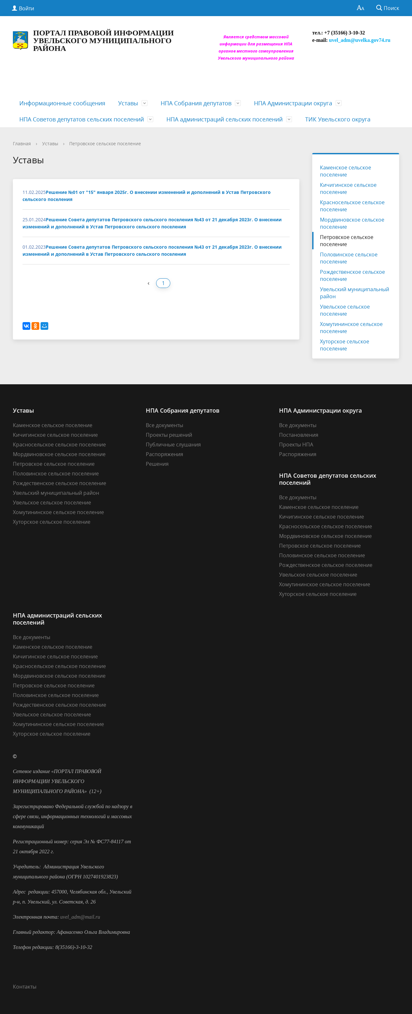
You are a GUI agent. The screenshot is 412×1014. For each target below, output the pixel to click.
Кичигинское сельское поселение (348, 188)
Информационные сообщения (62, 103)
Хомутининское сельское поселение (351, 327)
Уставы (128, 103)
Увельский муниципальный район (354, 293)
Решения (157, 463)
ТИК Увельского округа (337, 119)
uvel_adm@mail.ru (80, 917)
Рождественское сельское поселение (352, 275)
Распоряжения (164, 454)
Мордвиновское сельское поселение (352, 223)
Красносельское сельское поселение (352, 206)
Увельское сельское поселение (345, 310)
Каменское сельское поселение (345, 171)
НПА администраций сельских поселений (224, 119)
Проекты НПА (296, 444)
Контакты (24, 986)
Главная (22, 143)
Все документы (164, 425)
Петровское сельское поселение (105, 143)
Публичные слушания (173, 444)
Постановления (298, 434)
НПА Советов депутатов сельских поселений (81, 119)
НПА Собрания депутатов (196, 103)
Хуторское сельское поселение (344, 345)
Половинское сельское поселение (349, 258)
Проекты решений (169, 434)
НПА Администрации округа (293, 103)
